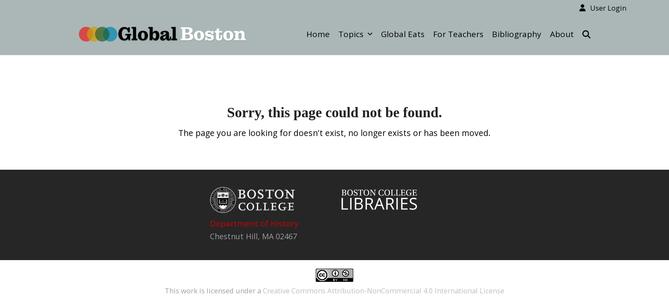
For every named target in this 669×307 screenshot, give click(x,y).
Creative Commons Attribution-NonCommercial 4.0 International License (383, 290)
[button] (586, 34)
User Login (608, 8)
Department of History (254, 223)
